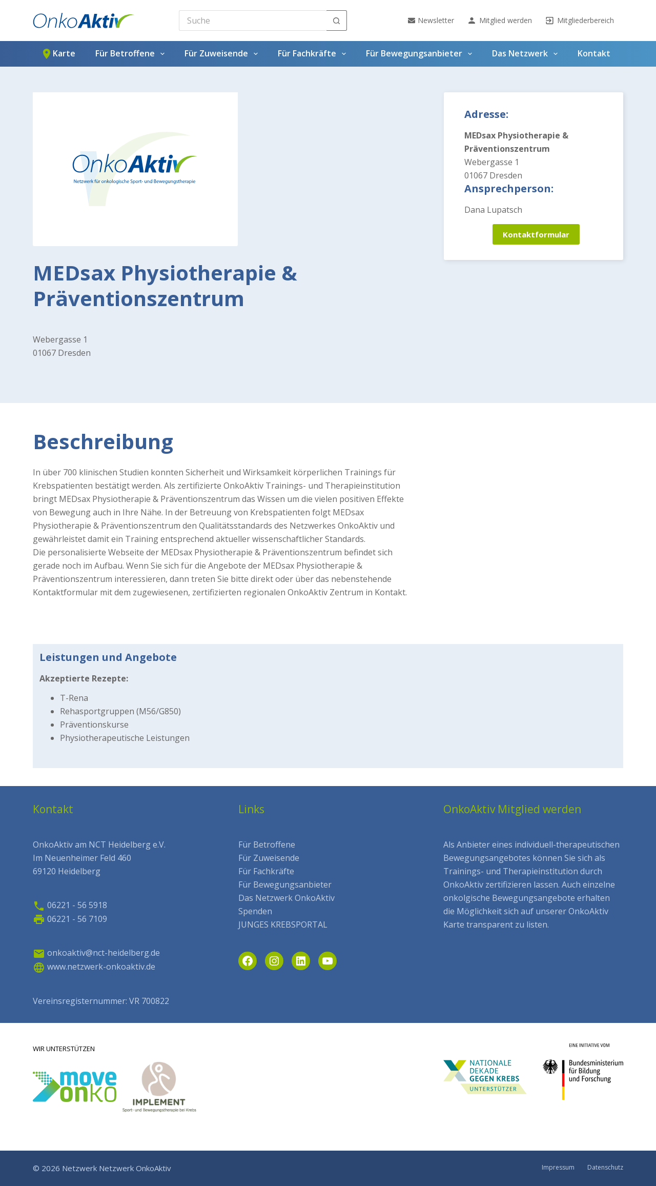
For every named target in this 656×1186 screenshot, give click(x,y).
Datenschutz (605, 1167)
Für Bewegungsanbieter (421, 54)
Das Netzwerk (527, 54)
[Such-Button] (336, 20)
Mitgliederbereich (579, 20)
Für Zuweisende (223, 54)
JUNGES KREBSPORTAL (282, 924)
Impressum (558, 1167)
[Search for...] (253, 20)
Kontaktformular (536, 234)
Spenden (255, 911)
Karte (57, 54)
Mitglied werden (499, 20)
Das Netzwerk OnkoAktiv (286, 897)
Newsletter (431, 20)
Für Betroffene (132, 54)
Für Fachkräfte (314, 54)
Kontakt (594, 53)
